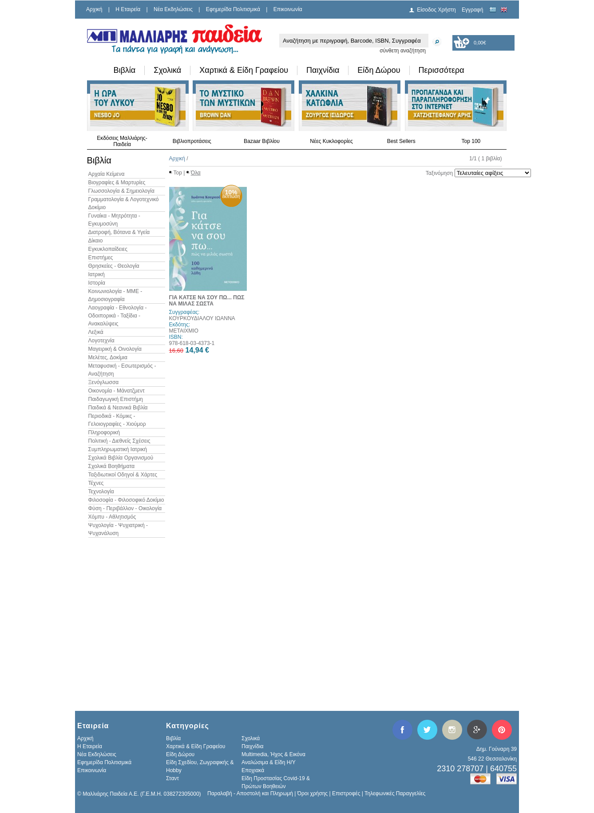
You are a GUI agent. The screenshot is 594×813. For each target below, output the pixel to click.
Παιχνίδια (322, 70)
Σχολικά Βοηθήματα (111, 466)
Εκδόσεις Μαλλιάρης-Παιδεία (122, 141)
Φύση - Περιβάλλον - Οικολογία (125, 508)
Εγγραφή (472, 10)
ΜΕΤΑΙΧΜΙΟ (183, 331)
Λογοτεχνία (101, 340)
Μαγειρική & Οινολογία (115, 349)
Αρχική (94, 9)
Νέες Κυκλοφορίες (331, 141)
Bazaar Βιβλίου (262, 141)
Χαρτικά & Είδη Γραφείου (243, 70)
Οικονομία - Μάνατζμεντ (116, 391)
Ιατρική (96, 274)
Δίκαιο (95, 241)
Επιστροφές (346, 793)
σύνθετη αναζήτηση (403, 51)
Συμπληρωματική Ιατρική (117, 449)
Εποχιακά (253, 770)
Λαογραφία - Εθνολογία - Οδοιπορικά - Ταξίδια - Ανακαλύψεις (117, 316)
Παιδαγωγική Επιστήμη (115, 399)
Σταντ (172, 778)
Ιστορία (96, 283)
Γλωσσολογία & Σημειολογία (121, 191)
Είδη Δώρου (378, 70)
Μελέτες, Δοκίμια (107, 357)
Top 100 (471, 141)
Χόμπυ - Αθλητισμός (112, 517)
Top (178, 173)
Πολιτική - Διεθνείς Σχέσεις (119, 441)
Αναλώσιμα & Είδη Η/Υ (269, 762)
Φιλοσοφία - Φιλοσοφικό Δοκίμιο (126, 500)
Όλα (196, 173)
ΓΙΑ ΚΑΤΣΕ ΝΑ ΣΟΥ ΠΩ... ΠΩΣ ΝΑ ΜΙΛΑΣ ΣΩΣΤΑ (207, 300)
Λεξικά (95, 332)
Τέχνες (96, 483)
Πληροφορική (104, 432)
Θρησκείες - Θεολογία (113, 266)
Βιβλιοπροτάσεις (192, 141)
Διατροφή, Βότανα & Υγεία (119, 232)
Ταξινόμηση (439, 173)
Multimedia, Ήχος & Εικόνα (273, 754)
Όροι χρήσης (312, 793)
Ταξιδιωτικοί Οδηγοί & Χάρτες (123, 475)
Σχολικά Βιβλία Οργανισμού (120, 458)
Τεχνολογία (101, 491)
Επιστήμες (100, 257)
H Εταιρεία (127, 9)
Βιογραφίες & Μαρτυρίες (117, 182)
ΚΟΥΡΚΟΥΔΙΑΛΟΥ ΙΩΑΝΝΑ (202, 318)
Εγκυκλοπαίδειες (107, 249)
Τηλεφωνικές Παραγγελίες (394, 793)
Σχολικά (167, 70)
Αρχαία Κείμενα (106, 174)
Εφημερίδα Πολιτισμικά (233, 9)
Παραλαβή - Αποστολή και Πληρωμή (250, 793)
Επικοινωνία (287, 9)
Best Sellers (401, 141)
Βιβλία (125, 70)
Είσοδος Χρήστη (436, 10)
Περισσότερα (441, 70)
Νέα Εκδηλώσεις (173, 9)
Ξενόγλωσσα (103, 382)
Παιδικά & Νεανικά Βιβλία (118, 408)
